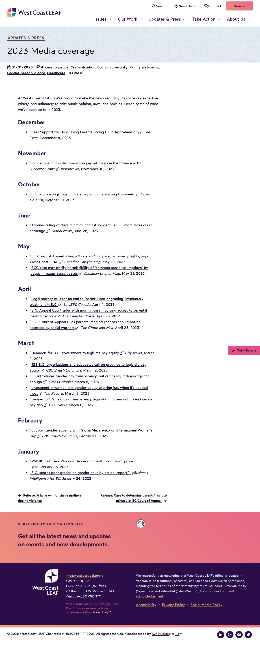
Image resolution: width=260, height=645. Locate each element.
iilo (177, 634)
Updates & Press (165, 19)
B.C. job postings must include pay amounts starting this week (82, 194)
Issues (100, 19)
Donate (239, 6)
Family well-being (144, 67)
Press (78, 73)
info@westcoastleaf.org (83, 575)
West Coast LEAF (34, 12)
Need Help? (187, 6)
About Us (236, 19)
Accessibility (146, 604)
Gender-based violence (26, 73)
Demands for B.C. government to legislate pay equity (75, 353)
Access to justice (54, 67)
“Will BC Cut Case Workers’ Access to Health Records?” (77, 461)
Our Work (127, 19)
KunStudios (160, 634)
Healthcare (56, 73)
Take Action (204, 19)
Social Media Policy (206, 604)
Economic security (112, 67)
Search (161, 6)
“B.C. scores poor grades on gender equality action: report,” (80, 472)
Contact (215, 6)
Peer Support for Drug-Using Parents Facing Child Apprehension (84, 132)
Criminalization (82, 67)
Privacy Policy (173, 604)
